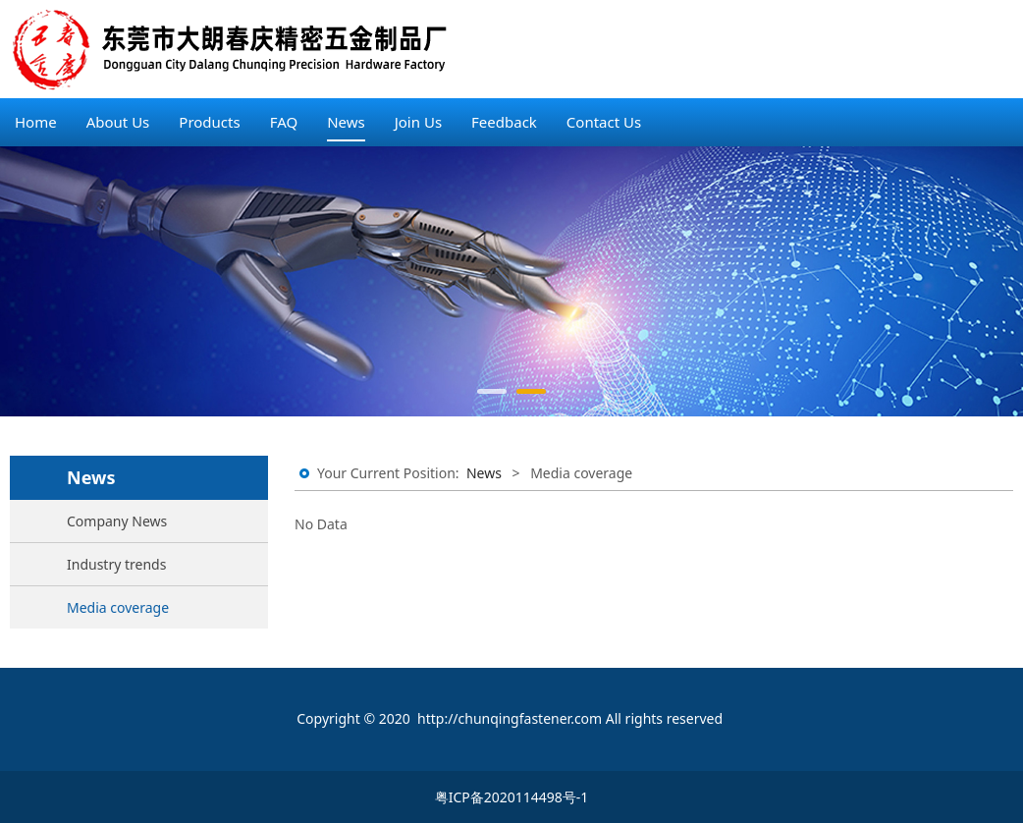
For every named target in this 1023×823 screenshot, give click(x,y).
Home (36, 122)
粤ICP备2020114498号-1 (512, 797)
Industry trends (116, 564)
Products (209, 122)
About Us (118, 122)
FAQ (284, 122)
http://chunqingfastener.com (509, 718)
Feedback (504, 122)
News (346, 122)
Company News (117, 521)
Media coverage (118, 607)
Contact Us (603, 122)
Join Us (418, 122)
